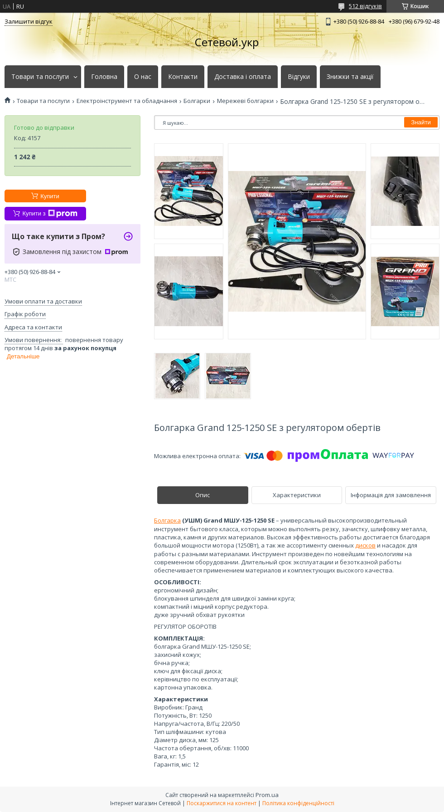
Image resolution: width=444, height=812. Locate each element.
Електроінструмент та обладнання (127, 101)
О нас (142, 77)
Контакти (183, 77)
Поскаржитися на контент (221, 803)
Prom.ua (267, 795)
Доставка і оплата (242, 77)
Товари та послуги (40, 77)
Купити (49, 196)
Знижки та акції (350, 77)
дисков (365, 545)
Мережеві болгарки (245, 101)
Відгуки (299, 77)
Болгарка (167, 520)
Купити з (49, 214)
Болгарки (196, 101)
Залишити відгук (29, 21)
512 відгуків (365, 6)
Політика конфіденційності (298, 803)
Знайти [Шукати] (421, 122)
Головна (104, 77)
